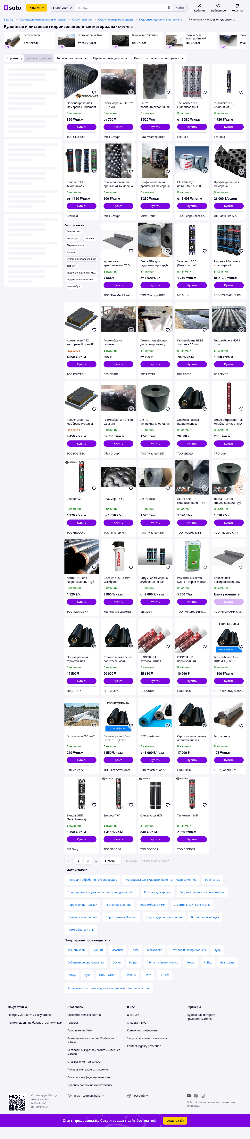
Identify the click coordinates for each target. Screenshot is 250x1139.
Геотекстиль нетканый (82, 928)
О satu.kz (133, 1026)
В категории (62, 7)
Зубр (217, 961)
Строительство (82, 19)
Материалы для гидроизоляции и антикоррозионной (161, 890)
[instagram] (203, 1106)
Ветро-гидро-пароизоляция (164, 928)
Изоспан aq (212, 890)
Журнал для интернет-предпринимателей (201, 1027)
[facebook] (196, 1106)
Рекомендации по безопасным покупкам (35, 1033)
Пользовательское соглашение (88, 1080)
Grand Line (227, 973)
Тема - (83, 1106)
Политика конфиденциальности (88, 1088)
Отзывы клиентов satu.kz (84, 1072)
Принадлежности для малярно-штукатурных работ (102, 903)
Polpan (133, 973)
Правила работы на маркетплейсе (90, 1096)
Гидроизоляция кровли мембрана (202, 903)
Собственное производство (86, 973)
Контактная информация (143, 1041)
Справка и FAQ (136, 1033)
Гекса (135, 961)
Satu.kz (8, 19)
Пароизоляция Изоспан (121, 928)
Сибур (72, 986)
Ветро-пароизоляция (205, 928)
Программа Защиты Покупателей (30, 1026)
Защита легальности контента (147, 1049)
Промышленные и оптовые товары (42, 19)
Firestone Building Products (188, 961)
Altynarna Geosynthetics (162, 973)
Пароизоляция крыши (82, 915)
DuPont (165, 986)
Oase (148, 986)
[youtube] (189, 1106)
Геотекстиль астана (118, 915)
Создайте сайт (76, 1026)
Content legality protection (144, 1057)
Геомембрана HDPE (81, 940)
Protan (191, 973)
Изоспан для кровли (157, 903)
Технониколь (76, 961)
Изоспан (117, 961)
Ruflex (208, 973)
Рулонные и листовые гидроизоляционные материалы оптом (108, 999)
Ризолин (130, 986)
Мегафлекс (154, 961)
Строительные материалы (115, 19)
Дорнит (98, 961)
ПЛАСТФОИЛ (107, 986)
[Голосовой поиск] (169, 7)
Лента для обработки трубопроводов (92, 890)
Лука (87, 986)
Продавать (74, 1041)
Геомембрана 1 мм (152, 915)
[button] (81, 127)
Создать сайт (175, 1131)
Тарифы (72, 1033)
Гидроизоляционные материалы (161, 19)
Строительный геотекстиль (192, 915)
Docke (117, 973)
